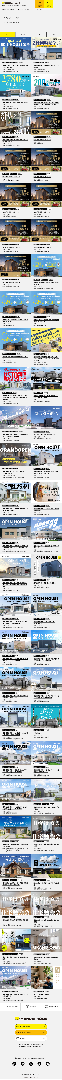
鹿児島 (23, 35)
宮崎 (38, 35)
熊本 (54, 35)
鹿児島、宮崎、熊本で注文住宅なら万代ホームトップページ (17, 10)
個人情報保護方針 (26, 1075)
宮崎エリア (31, 1047)
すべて (8, 35)
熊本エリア (38, 1047)
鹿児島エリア (23, 1047)
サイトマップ (36, 1075)
